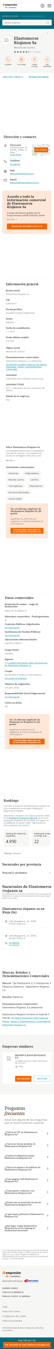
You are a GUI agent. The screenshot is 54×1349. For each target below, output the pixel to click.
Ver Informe (23, 1078)
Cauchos (34, 479)
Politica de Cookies (11, 1311)
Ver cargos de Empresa (15, 678)
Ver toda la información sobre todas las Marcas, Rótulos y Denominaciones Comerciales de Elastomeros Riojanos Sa (26, 1021)
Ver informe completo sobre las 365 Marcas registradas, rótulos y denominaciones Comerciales (26, 367)
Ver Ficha (42, 1078)
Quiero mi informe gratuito (27, 226)
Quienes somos (10, 1288)
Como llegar (15, 155)
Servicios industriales (18, 492)
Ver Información (12, 628)
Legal (4, 1306)
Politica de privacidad (12, 1320)
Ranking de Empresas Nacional (23, 818)
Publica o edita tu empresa (16, 1296)
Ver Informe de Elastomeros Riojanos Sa (27, 1345)
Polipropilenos (32, 473)
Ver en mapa (41, 150)
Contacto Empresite (12, 1292)
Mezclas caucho (16, 479)
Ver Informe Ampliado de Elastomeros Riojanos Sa (27, 530)
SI (5, 620)
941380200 (15, 164)
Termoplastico (15, 485)
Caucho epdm (15, 498)
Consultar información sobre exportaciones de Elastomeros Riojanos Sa (26, 664)
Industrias (13, 473)
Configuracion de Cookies (14, 1316)
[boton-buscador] (47, 22)
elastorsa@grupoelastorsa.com (24, 182)
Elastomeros (35, 485)
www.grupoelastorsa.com (22, 174)
